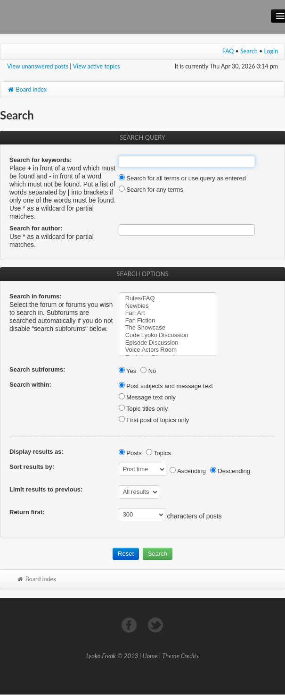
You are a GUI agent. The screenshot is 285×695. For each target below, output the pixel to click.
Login (271, 51)
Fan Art (167, 313)
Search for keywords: (40, 159)
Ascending (188, 471)
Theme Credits (180, 656)
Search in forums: (35, 296)
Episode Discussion (167, 343)
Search (249, 51)
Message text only (147, 397)
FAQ (228, 51)
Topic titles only (143, 408)
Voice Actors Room (167, 350)
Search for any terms (151, 189)
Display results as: (36, 451)
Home (150, 656)
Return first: (26, 512)
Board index (27, 89)
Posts (130, 453)
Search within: (30, 384)
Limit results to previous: (45, 489)
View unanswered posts (37, 66)
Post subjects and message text (166, 386)
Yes (128, 370)
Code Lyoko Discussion (167, 335)
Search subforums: (37, 369)
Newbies (167, 306)
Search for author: (36, 228)
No (148, 370)
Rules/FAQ (167, 298)
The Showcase (167, 327)
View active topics (96, 66)
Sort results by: (31, 466)
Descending (230, 471)
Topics (158, 453)
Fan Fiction (167, 320)
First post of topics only (154, 420)
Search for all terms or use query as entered (182, 178)
